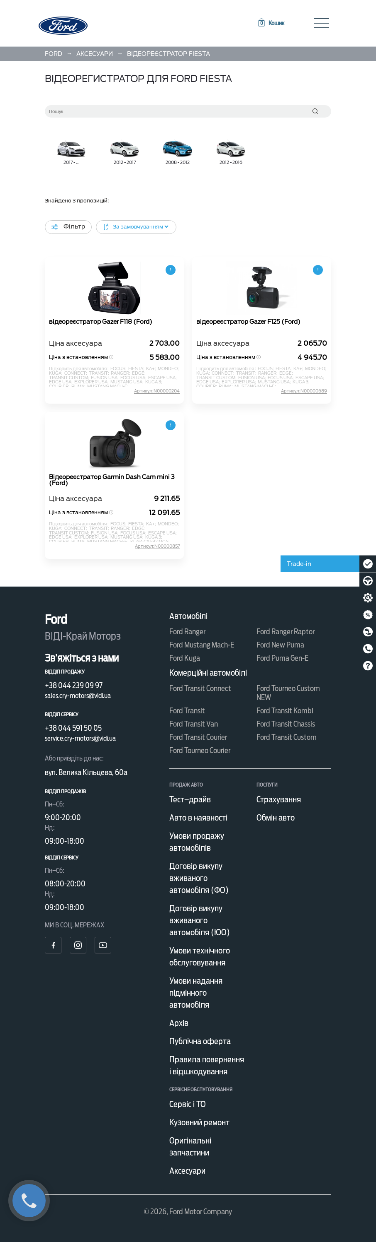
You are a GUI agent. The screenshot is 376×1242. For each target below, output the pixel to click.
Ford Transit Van (193, 724)
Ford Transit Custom (286, 737)
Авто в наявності (198, 818)
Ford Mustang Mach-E (201, 644)
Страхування (278, 799)
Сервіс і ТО (187, 1104)
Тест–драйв (190, 799)
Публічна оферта (200, 1041)
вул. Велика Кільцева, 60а (86, 772)
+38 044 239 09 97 (74, 685)
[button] (270, 23)
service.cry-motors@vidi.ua (80, 738)
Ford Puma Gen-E (282, 658)
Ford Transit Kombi (284, 710)
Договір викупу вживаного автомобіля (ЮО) (199, 920)
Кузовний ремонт (199, 1122)
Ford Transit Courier (198, 737)
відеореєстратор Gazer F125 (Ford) (248, 322)
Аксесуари (187, 1171)
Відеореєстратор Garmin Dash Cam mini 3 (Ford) (112, 480)
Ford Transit (187, 710)
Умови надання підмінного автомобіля (195, 993)
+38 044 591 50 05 (73, 728)
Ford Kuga (184, 658)
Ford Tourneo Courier (199, 750)
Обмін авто (275, 818)
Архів (178, 1023)
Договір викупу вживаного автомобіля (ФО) (199, 878)
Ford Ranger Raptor (285, 631)
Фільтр (68, 226)
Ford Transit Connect (200, 688)
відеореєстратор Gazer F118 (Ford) (100, 322)
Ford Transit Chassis (285, 724)
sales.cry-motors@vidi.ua (78, 696)
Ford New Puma (280, 644)
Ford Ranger (187, 631)
